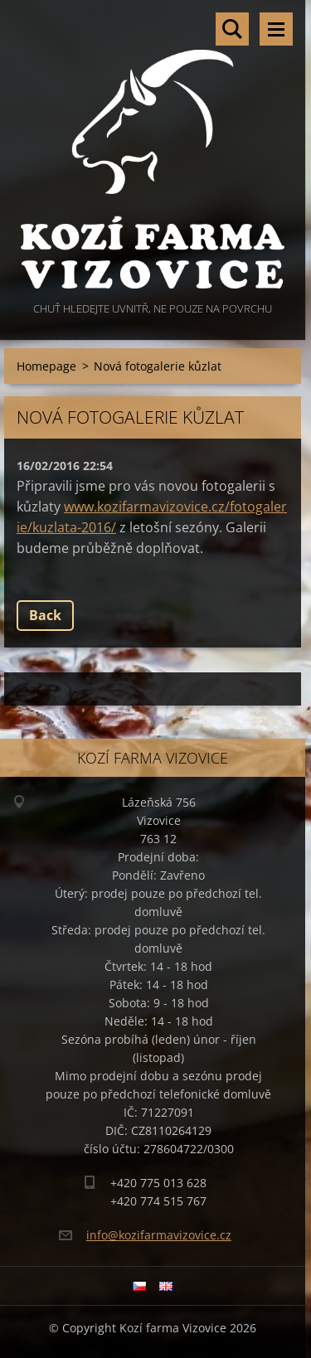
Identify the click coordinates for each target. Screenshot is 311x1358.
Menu (276, 29)
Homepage (46, 366)
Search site (232, 29)
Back (45, 615)
